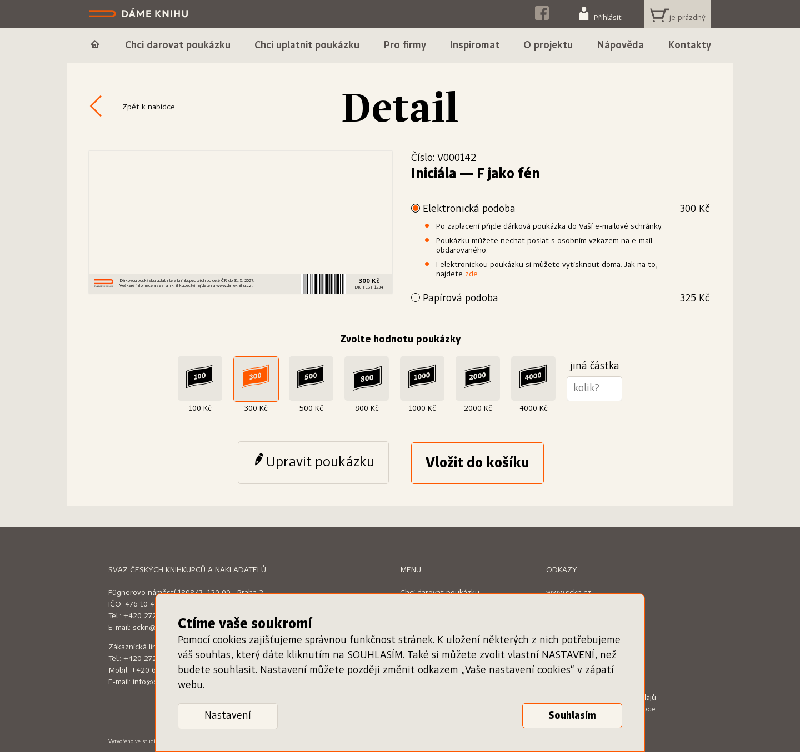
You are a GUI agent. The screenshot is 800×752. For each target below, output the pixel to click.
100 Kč (200, 408)
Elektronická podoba (566, 209)
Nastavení (227, 716)
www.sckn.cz (568, 593)
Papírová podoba (566, 298)
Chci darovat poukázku (439, 593)
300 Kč (256, 408)
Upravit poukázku (320, 462)
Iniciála (433, 174)
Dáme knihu (139, 14)
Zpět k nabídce (148, 107)
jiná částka (594, 366)
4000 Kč (533, 408)
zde (471, 274)
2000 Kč (478, 408)
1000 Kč (422, 408)
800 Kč (367, 408)
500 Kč (311, 408)
